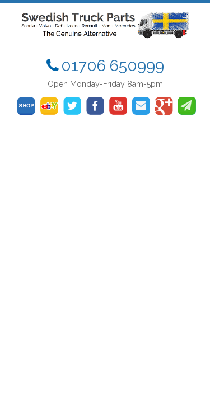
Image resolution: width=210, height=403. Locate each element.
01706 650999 (112, 66)
